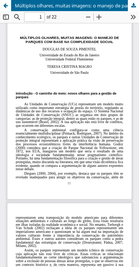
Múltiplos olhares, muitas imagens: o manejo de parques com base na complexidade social (77, 5)
